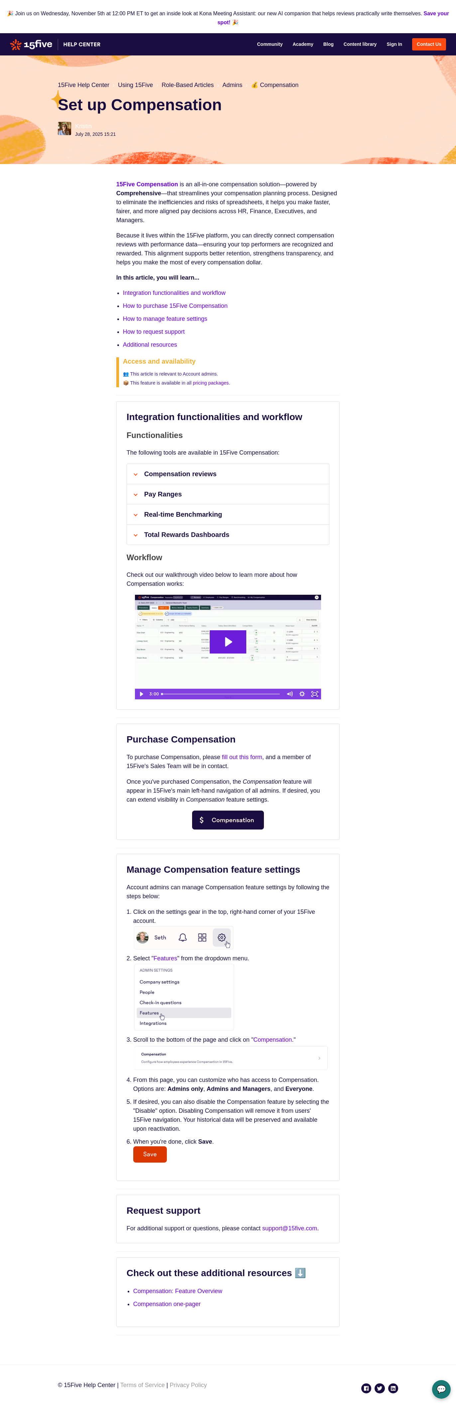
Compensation (272, 1039)
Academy (302, 44)
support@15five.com (289, 1228)
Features (165, 958)
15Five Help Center (83, 85)
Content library (360, 44)
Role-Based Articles (188, 85)
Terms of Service (142, 1385)
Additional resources (150, 344)
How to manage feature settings (165, 318)
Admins (232, 85)
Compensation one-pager (167, 1304)
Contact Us (429, 44)
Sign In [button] (394, 44)
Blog (328, 44)
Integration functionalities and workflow (174, 293)
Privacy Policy (188, 1385)
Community (270, 44)
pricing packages (211, 383)
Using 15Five (135, 85)
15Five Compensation (147, 184)
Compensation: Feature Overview (177, 1291)
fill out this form (242, 757)
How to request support (154, 331)
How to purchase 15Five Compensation (175, 306)
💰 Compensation (274, 85)
